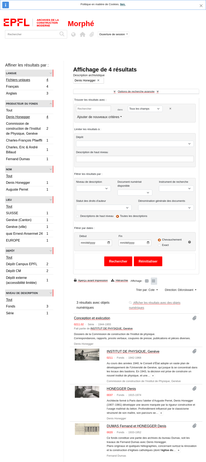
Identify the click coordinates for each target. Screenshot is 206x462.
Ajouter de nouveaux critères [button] (98, 117)
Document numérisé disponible (130, 183)
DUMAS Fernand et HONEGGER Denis (136, 426)
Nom (9, 169)
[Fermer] (201, 5)
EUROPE (27, 241)
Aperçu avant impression (91, 280)
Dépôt (79, 137)
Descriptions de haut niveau (96, 216)
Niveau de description (22, 293)
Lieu (9, 200)
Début (83, 236)
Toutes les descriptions (133, 216)
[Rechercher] (31, 34)
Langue (11, 73)
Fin (120, 236)
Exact (165, 245)
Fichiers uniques (27, 80)
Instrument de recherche (173, 181)
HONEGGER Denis (121, 389)
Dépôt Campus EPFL (27, 265)
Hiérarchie (119, 280)
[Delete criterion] (170, 108)
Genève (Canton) (27, 221)
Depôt (10, 251)
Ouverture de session (112, 34)
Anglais (27, 94)
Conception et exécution (92, 318)
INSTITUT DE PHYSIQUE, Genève (111, 328)
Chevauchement (172, 239)
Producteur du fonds (22, 103)
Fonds (27, 307)
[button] (82, 34)
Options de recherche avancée (136, 91)
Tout (9, 110)
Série (27, 314)
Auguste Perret (27, 190)
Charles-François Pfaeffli (27, 141)
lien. (122, 4)
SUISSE (27, 214)
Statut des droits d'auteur (91, 200)
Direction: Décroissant (179, 289)
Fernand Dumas (27, 159)
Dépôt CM (27, 271)
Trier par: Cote (145, 289)
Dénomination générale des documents (161, 200)
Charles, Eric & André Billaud (27, 149)
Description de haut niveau (92, 152)
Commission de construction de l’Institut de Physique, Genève (27, 128)
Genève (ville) (27, 227)
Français (27, 87)
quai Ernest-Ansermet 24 (27, 234)
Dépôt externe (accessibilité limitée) (27, 280)
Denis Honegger (27, 117)
